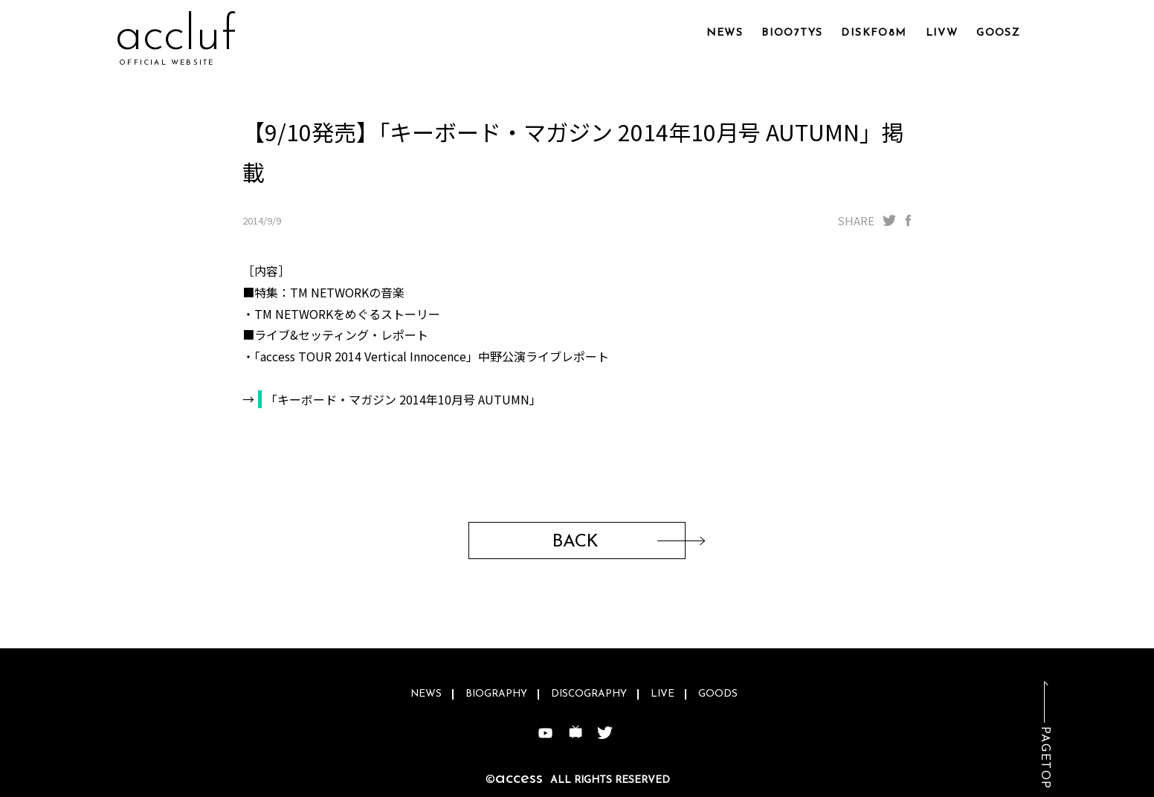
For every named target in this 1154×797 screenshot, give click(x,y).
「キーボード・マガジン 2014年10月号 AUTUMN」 (403, 399)
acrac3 (185, 37)
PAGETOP (1045, 758)
